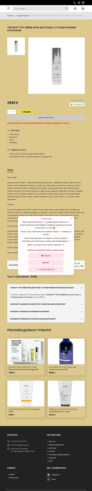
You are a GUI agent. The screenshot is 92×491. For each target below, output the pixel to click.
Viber (46, 263)
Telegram (46, 256)
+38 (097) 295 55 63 (46, 269)
